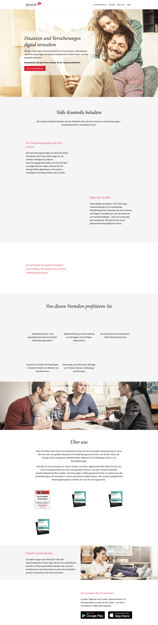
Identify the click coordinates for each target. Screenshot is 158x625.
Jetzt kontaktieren (35, 68)
